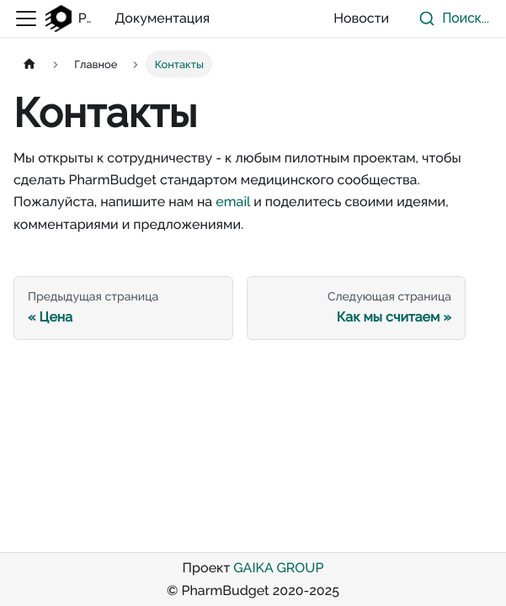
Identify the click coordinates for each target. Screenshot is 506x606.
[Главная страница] (29, 63)
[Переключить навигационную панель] (26, 18)
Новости (361, 18)
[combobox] (450, 18)
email (233, 202)
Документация (162, 18)
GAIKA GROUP (278, 568)
